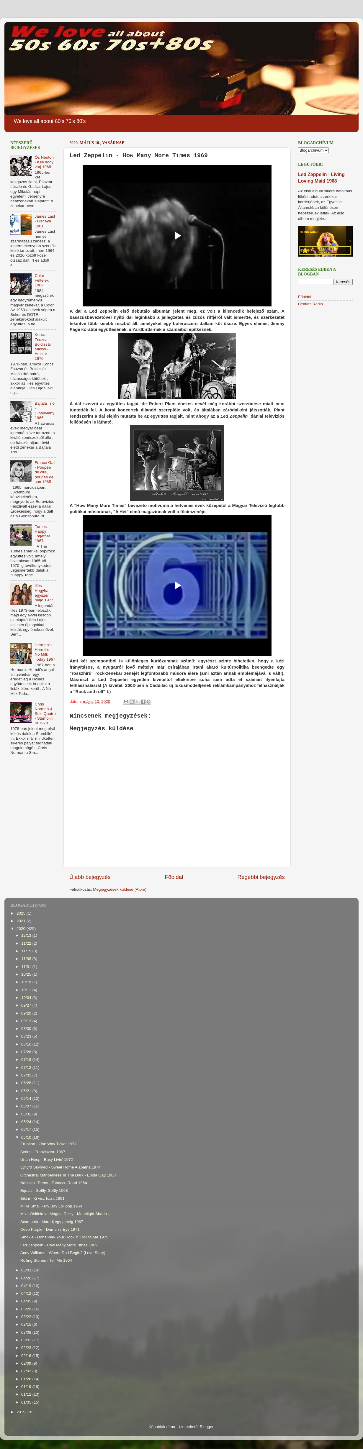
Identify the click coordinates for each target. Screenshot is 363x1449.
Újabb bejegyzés (90, 877)
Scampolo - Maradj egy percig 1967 (51, 1222)
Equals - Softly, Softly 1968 (44, 1190)
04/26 (26, 1278)
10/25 (26, 974)
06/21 (26, 1091)
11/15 (26, 951)
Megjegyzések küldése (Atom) (119, 889)
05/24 (26, 1122)
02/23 (26, 1347)
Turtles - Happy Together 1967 (42, 533)
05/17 (26, 1129)
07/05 (26, 1075)
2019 (22, 1412)
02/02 (26, 1371)
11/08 (26, 958)
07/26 (26, 1052)
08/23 (26, 1036)
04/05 (26, 1301)
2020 (22, 928)
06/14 (26, 1098)
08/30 (26, 1028)
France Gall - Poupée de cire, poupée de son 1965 (45, 472)
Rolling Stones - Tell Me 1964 (46, 1260)
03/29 (26, 1309)
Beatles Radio (310, 304)
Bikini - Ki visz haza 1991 (42, 1198)
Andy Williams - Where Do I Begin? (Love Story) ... (65, 1253)
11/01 (26, 966)
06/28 (26, 1083)
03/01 (26, 1340)
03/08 (26, 1332)
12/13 (26, 935)
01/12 (26, 1394)
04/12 (26, 1293)
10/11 (26, 990)
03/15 (26, 1324)
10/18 (26, 982)
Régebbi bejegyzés (261, 877)
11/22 (26, 943)
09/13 (26, 1021)
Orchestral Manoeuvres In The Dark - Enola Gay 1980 (68, 1175)
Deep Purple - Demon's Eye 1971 (50, 1229)
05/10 (26, 1137)
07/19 (26, 1059)
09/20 (26, 1013)
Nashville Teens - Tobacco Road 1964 (53, 1183)
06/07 (26, 1106)
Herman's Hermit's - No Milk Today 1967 (45, 652)
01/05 (26, 1402)
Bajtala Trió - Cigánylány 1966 (45, 410)
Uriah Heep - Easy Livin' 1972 (46, 1159)
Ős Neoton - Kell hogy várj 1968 (44, 162)
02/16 (26, 1355)
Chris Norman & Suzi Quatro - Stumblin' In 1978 (45, 714)
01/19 (26, 1386)
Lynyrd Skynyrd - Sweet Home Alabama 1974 (60, 1167)
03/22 (26, 1317)
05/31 (26, 1114)
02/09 (26, 1363)
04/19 (26, 1286)
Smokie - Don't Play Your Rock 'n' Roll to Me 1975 (64, 1237)
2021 (22, 921)
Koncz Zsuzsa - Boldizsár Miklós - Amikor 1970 (43, 346)
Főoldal (174, 877)
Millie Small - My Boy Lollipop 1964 (51, 1206)
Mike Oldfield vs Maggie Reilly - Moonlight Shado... (65, 1214)
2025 (22, 913)
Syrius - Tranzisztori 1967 (42, 1152)
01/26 (26, 1379)
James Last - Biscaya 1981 (45, 221)
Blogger (206, 1427)
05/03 (26, 1270)
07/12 (26, 1067)
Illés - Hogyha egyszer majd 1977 (44, 592)
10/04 (26, 997)
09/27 (26, 1005)
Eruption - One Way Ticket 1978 (48, 1144)
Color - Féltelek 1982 (41, 280)
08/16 (26, 1044)
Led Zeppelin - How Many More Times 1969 (59, 1245)
